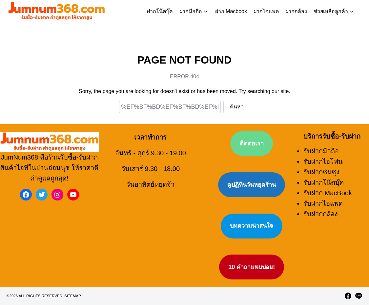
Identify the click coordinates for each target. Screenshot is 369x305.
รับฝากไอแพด (323, 200)
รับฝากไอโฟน (323, 158)
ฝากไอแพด (266, 11)
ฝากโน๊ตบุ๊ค (160, 11)
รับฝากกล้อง (320, 210)
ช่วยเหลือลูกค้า (331, 11)
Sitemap (72, 303)
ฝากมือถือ (190, 11)
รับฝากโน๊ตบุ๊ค (323, 179)
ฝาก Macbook (231, 11)
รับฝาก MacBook (327, 189)
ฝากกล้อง (296, 11)
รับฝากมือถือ (321, 147)
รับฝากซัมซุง (321, 168)
